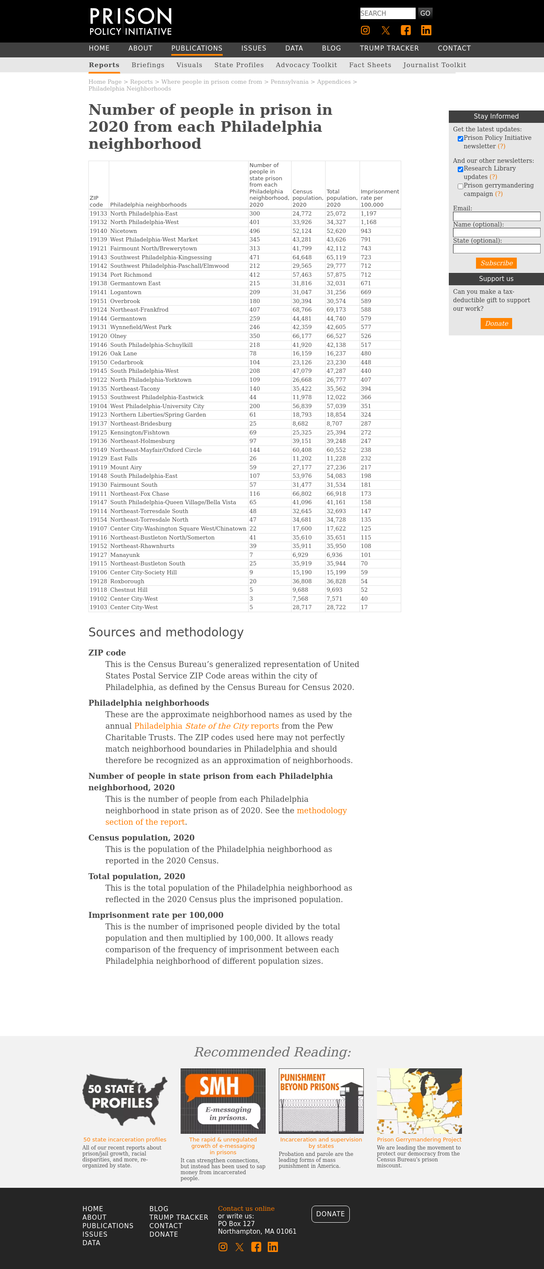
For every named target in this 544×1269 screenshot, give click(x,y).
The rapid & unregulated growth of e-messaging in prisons (223, 1145)
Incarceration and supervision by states (321, 1142)
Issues (95, 1234)
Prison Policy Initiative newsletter (494, 142)
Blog (159, 1209)
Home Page (105, 81)
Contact (166, 1226)
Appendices (334, 81)
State (477, 240)
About (94, 1217)
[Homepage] (130, 21)
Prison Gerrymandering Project (419, 1139)
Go (425, 13)
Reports (141, 81)
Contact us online (246, 1208)
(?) (501, 146)
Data (91, 1243)
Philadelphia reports (206, 725)
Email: (463, 208)
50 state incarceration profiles (124, 1139)
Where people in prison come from (212, 81)
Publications (108, 1226)
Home (93, 1209)
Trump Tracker (179, 1217)
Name (478, 224)
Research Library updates (486, 172)
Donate (496, 323)
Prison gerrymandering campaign (495, 189)
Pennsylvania (290, 81)
